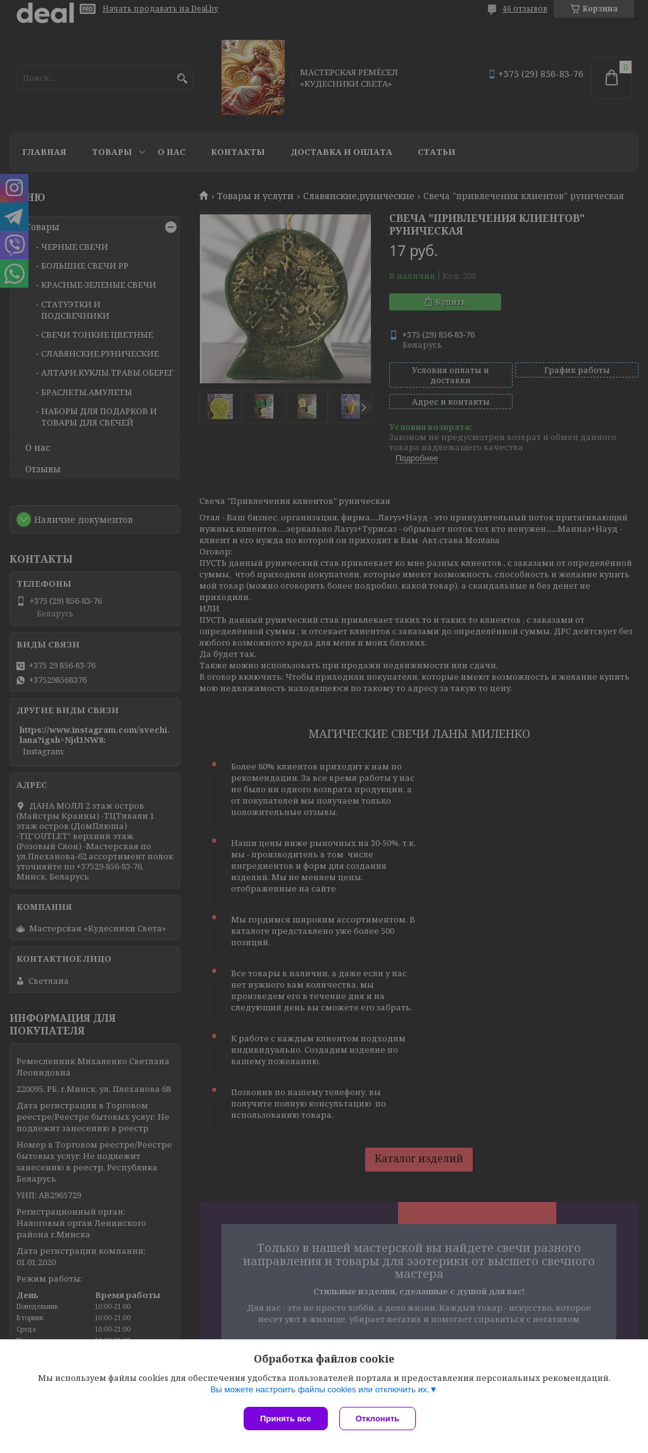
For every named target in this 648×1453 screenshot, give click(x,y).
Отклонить (379, 1418)
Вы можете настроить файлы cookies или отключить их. (319, 1390)
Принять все (285, 1418)
